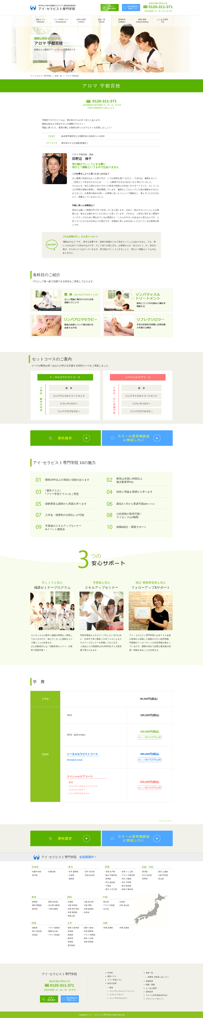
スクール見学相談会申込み (157, 995)
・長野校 (144, 879)
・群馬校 (107, 879)
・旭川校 (34, 875)
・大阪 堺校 (87, 905)
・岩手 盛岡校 (72, 872)
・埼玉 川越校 (125, 879)
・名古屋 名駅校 (53, 905)
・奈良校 (85, 912)
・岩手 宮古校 (89, 872)
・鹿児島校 (70, 945)
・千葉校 (107, 886)
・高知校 (34, 935)
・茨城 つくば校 (126, 872)
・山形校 (70, 875)
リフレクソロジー (116, 994)
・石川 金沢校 (146, 875)
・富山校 (160, 879)
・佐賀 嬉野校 (87, 931)
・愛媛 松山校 (52, 931)
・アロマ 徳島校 (53, 928)
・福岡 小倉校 (87, 928)
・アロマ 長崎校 (88, 935)
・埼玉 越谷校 (109, 882)
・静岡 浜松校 (52, 902)
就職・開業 (150, 985)
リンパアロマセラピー (118, 998)
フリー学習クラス (61, 20)
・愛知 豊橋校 (36, 905)
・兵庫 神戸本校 (72, 909)
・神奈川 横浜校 (126, 889)
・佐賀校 (69, 931)
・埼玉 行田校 (125, 882)
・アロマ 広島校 (108, 905)
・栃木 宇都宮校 (110, 875)
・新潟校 (144, 872)
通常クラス (40, 20)
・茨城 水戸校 (109, 872)
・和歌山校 (70, 916)
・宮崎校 (69, 942)
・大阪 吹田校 (71, 905)
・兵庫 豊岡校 (71, 912)
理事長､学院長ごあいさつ (158, 977)
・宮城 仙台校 (89, 875)
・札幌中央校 (35, 872)
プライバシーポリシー (155, 999)
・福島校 (70, 879)
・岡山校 (105, 902)
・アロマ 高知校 (53, 935)
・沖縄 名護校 (123, 928)
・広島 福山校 (123, 905)
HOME (110, 973)
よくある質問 (162, 20)
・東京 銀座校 (125, 886)
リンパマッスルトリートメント (122, 991)
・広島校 (121, 902)
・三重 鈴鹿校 (52, 909)
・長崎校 (69, 935)
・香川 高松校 (36, 931)
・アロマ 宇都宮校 (127, 875)
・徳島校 (34, 928)
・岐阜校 (34, 909)
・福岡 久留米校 (72, 928)
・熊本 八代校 (87, 938)
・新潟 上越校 (162, 872)
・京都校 (69, 902)
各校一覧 (101, 20)
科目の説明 (81, 20)
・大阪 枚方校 (87, 902)
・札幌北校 (51, 872)
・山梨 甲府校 (162, 875)
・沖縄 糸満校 (107, 928)
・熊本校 (69, 938)
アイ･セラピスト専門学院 (40, 76)
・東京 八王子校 (110, 889)
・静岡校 (34, 902)
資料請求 (149, 992)
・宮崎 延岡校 (87, 942)
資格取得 (121, 20)
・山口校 (105, 909)
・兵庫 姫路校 (87, 909)
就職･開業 (142, 20)
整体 (111, 988)
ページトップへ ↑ (166, 821)
